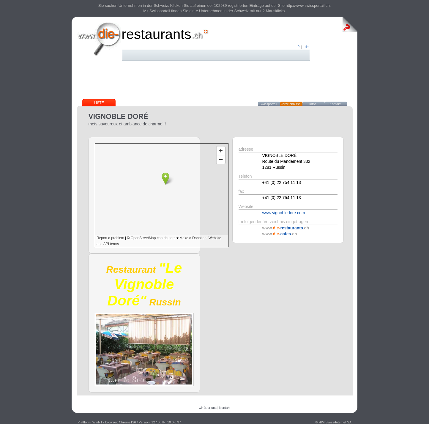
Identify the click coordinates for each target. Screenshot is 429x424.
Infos (312, 104)
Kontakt (334, 104)
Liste (99, 103)
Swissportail (268, 104)
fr (299, 47)
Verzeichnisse (290, 104)
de (307, 47)
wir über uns (208, 407)
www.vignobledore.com (283, 212)
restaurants (156, 34)
